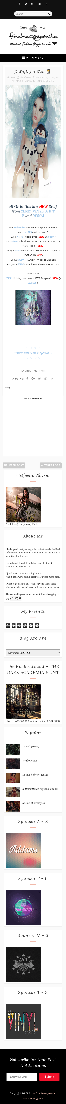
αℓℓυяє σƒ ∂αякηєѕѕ (34, 803)
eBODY (28, 81)
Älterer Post (50, 465)
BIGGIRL (20, 81)
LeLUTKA (37, 81)
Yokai (51, 81)
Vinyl (45, 81)
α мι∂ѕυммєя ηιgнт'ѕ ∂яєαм (40, 788)
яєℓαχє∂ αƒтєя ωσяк (35, 774)
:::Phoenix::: (41, 77)
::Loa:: (51, 77)
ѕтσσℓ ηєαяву (31, 746)
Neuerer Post (14, 465)
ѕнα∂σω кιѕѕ (30, 760)
